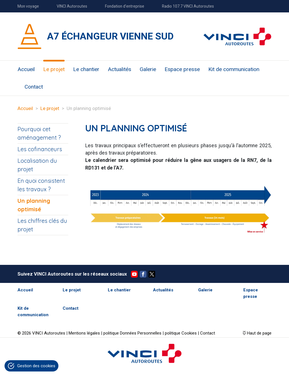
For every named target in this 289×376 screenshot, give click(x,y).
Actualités (119, 69)
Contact (34, 86)
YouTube (134, 274)
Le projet (54, 69)
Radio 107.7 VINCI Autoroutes (188, 6)
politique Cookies (181, 333)
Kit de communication (233, 69)
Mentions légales (84, 333)
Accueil (26, 69)
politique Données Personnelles (132, 333)
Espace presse (182, 69)
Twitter (151, 274)
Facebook (143, 274)
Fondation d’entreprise (124, 6)
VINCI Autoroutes (72, 6)
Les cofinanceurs (39, 149)
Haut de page (259, 333)
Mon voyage (28, 6)
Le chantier (86, 69)
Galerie (148, 69)
